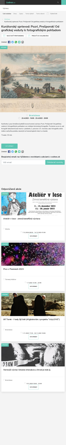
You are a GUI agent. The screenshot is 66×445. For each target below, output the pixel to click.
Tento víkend (40, 14)
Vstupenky (9, 146)
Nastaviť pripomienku (15, 36)
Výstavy (7, 19)
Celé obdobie (7, 14)
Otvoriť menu (2, 2)
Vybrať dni (53, 14)
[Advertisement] (33, 173)
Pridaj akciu (63, 2)
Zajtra (21, 14)
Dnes (15, 14)
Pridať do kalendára (40, 36)
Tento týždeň (29, 14)
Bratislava (34, 115)
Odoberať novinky (55, 162)
